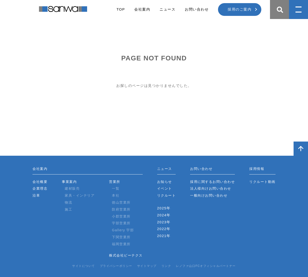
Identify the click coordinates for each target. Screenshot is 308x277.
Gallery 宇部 (123, 230)
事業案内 (69, 182)
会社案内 (142, 9)
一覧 (115, 188)
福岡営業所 (121, 244)
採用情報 (256, 169)
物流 (68, 202)
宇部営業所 (121, 223)
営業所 (114, 182)
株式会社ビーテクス (126, 255)
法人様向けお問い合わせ (210, 188)
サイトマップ (147, 265)
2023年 (164, 222)
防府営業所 (121, 209)
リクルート (166, 195)
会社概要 (39, 182)
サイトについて (83, 265)
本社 (115, 195)
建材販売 (72, 188)
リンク (166, 265)
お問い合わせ (197, 9)
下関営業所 (121, 237)
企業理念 (39, 188)
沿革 (36, 195)
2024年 (164, 215)
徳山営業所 (121, 202)
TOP (120, 9)
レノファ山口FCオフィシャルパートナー (206, 265)
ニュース (167, 9)
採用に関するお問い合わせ (212, 182)
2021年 (164, 236)
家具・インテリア (80, 195)
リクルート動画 (262, 182)
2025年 (164, 208)
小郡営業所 (121, 216)
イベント (164, 188)
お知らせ (164, 182)
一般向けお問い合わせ (208, 195)
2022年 (164, 229)
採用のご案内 (239, 9)
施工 (68, 209)
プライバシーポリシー (116, 265)
